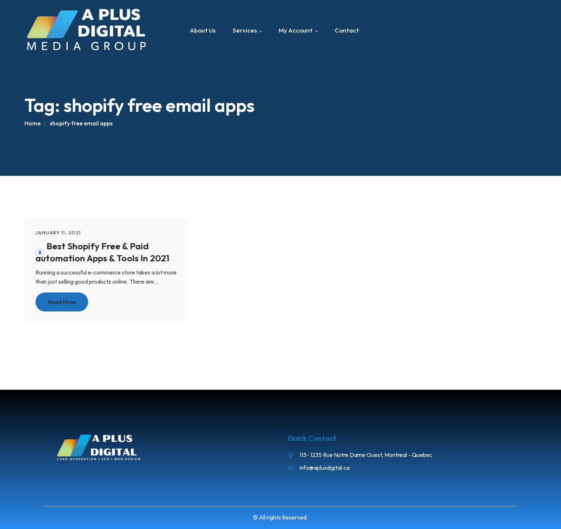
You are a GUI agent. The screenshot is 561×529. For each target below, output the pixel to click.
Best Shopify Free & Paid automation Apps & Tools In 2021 (102, 252)
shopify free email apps (81, 123)
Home (33, 123)
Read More (62, 302)
